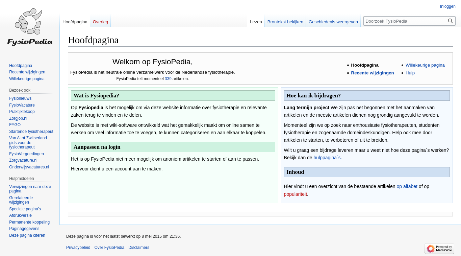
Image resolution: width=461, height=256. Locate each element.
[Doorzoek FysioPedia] (409, 21)
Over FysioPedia (109, 247)
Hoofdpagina (365, 65)
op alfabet (406, 186)
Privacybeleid (78, 247)
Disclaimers (138, 247)
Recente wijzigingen (372, 72)
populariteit (295, 194)
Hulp (410, 72)
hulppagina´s (327, 157)
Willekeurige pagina (425, 65)
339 (168, 78)
